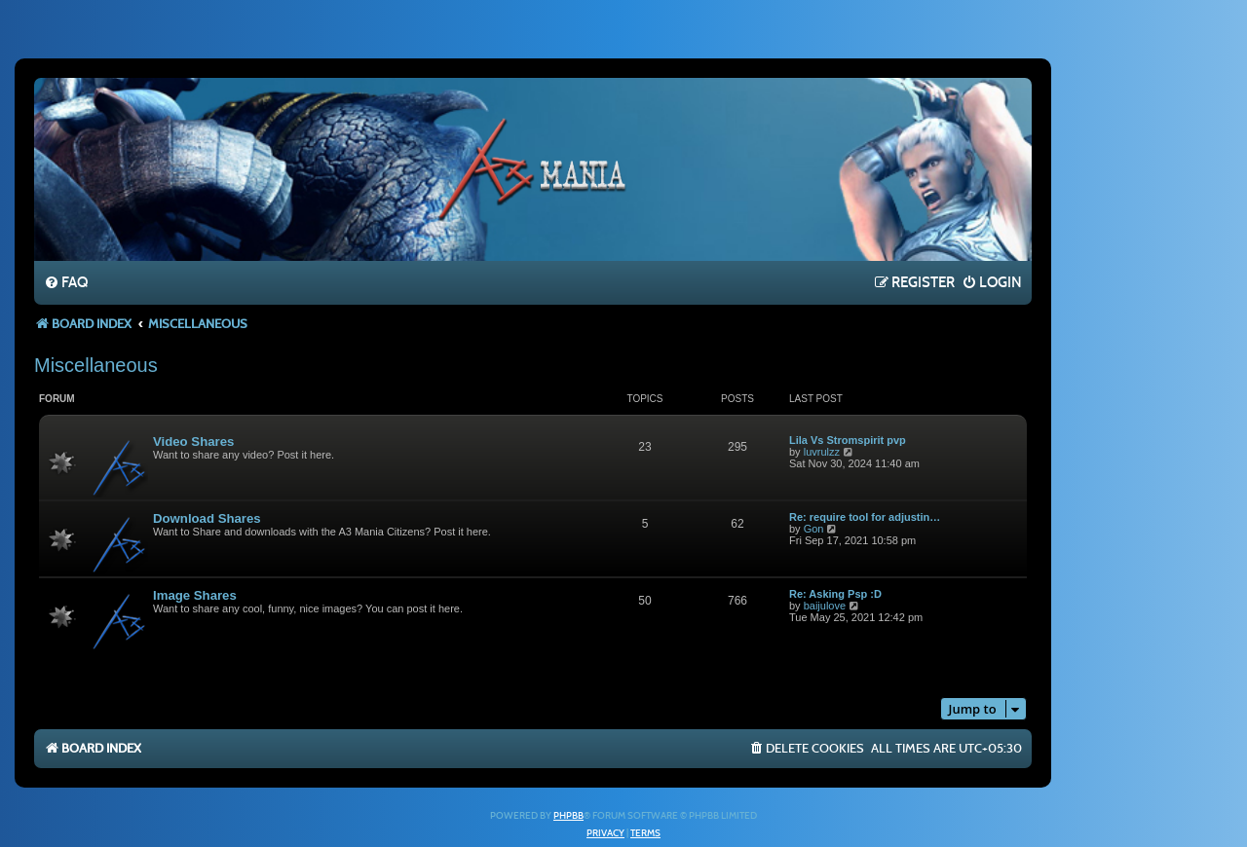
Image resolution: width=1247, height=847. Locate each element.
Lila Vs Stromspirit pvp (847, 440)
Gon (814, 528)
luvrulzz (822, 452)
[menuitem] (66, 283)
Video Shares (193, 441)
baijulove (825, 605)
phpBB (568, 816)
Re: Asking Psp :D (835, 594)
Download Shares (207, 518)
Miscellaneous (96, 365)
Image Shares (195, 595)
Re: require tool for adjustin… (864, 517)
